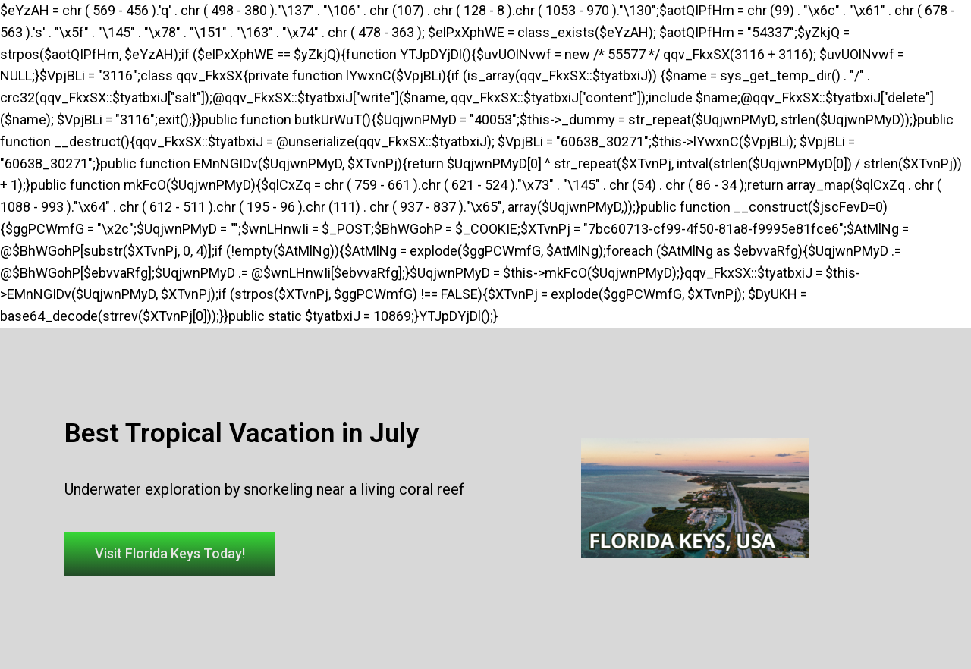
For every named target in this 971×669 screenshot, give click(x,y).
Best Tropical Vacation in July (241, 433)
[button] (169, 554)
